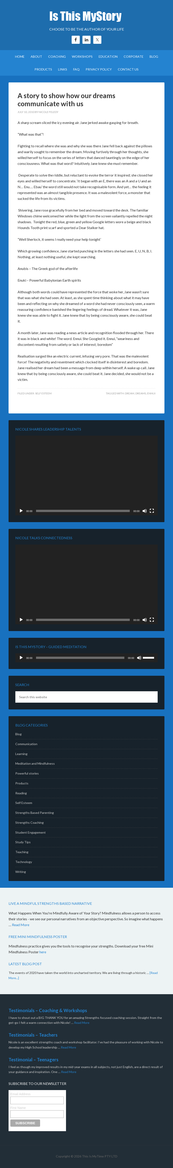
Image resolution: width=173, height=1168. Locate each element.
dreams (140, 393)
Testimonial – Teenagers (33, 1059)
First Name (18, 1108)
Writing (20, 872)
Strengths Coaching (29, 822)
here (43, 952)
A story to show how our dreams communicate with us (66, 99)
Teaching (21, 852)
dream (129, 393)
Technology (23, 862)
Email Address (20, 1094)
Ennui (151, 393)
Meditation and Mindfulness (35, 763)
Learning (21, 754)
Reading (21, 793)
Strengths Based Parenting (34, 813)
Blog (18, 734)
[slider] (80, 658)
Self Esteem (43, 393)
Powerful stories (27, 773)
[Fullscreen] (152, 511)
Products (21, 783)
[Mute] (144, 511)
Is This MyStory (86, 15)
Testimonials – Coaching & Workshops (48, 1010)
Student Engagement (30, 832)
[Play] (21, 511)
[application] (86, 475)
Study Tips (23, 842)
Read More (20, 925)
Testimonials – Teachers (33, 1035)
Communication (26, 744)
